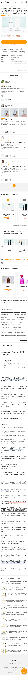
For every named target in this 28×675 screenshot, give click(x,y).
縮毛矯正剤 (13, 330)
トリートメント (10, 306)
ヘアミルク (23, 312)
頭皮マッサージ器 (21, 332)
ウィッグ (12, 324)
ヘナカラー (13, 332)
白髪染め (15, 327)
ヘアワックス (20, 319)
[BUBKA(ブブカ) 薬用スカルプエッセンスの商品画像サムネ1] (3, 36)
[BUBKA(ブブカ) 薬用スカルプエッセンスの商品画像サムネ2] (8, 36)
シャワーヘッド (12, 317)
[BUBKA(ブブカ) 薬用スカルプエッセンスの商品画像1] (14, 24)
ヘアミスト (21, 322)
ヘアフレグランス (5, 324)
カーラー (9, 330)
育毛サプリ (7, 335)
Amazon (14, 42)
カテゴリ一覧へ (23, 340)
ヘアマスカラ (4, 332)
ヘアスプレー (13, 319)
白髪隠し (20, 327)
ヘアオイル (3, 314)
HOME (14, 660)
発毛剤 (2, 335)
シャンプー (3, 306)
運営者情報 (6, 667)
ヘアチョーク (20, 330)
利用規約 (12, 667)
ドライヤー (16, 314)
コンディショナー (18, 306)
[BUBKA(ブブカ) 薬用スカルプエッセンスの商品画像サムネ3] (13, 36)
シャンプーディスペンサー (7, 312)
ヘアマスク (3, 309)
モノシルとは (17, 663)
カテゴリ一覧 (10, 663)
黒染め (9, 332)
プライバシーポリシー (19, 667)
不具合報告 (14, 670)
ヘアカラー (10, 327)
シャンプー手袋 (17, 312)
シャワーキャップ (10, 309)
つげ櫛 (8, 319)
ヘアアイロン (23, 314)
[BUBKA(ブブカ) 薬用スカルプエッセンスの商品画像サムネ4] (18, 36)
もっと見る (14, 66)
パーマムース (4, 327)
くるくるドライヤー (20, 317)
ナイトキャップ (10, 314)
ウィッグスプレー (18, 324)
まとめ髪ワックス (5, 322)
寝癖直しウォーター (14, 322)
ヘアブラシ (3, 319)
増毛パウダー (13, 335)
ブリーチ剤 (3, 330)
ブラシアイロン (4, 317)
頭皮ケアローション (21, 335)
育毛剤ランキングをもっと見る (20, 225)
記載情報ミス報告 (22, 70)
